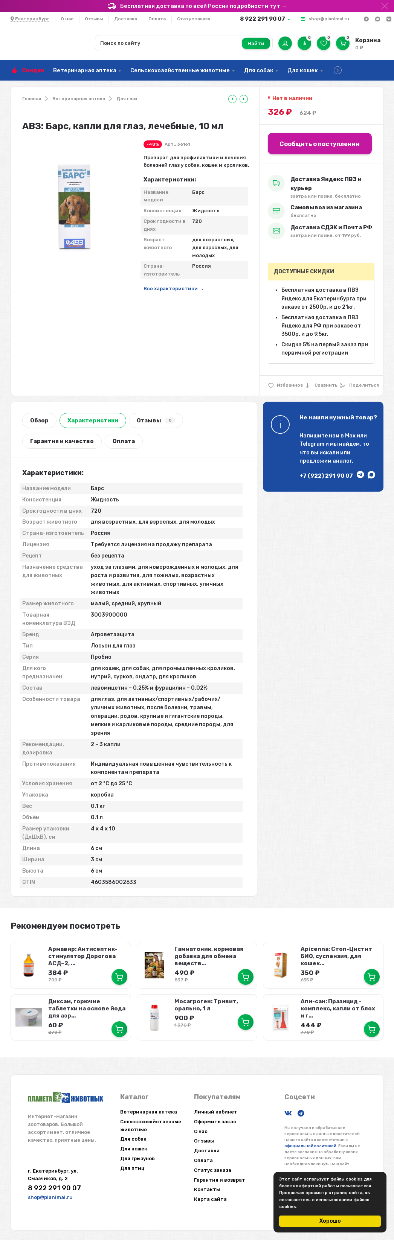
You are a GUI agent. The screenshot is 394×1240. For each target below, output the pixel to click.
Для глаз (126, 98)
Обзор (39, 420)
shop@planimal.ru (328, 18)
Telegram (311, 444)
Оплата (157, 18)
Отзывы (94, 18)
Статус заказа (193, 18)
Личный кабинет (215, 1110)
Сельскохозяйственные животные (180, 70)
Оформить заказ (215, 1120)
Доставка (125, 18)
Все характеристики (171, 288)
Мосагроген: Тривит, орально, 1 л (206, 1003)
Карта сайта (210, 1197)
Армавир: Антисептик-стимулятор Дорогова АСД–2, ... (82, 955)
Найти (255, 43)
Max (350, 436)
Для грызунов (137, 1156)
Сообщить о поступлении (319, 144)
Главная (31, 98)
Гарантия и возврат (219, 1178)
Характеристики (92, 420)
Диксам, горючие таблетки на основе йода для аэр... (86, 1007)
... (223, 18)
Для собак (258, 70)
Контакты (207, 1188)
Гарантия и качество (62, 441)
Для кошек (302, 70)
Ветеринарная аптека (84, 70)
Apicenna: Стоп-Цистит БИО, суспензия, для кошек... (335, 955)
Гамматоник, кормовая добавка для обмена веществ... (208, 955)
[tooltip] (232, 99)
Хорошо (330, 1221)
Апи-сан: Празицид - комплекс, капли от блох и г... (339, 1007)
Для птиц (132, 1166)
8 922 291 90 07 (262, 18)
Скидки (33, 70)
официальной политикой (310, 1144)
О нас (67, 18)
